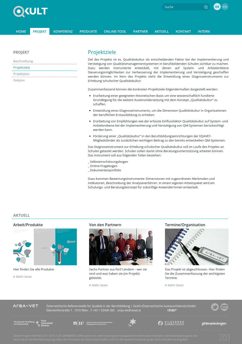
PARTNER (140, 31)
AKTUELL (162, 31)
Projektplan (21, 74)
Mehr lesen (24, 276)
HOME (21, 31)
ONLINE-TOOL (115, 31)
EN (225, 6)
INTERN (204, 31)
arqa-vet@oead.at (129, 310)
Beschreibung (23, 61)
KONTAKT (183, 31)
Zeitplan (19, 80)
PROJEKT (39, 31)
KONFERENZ (63, 31)
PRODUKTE (88, 31)
